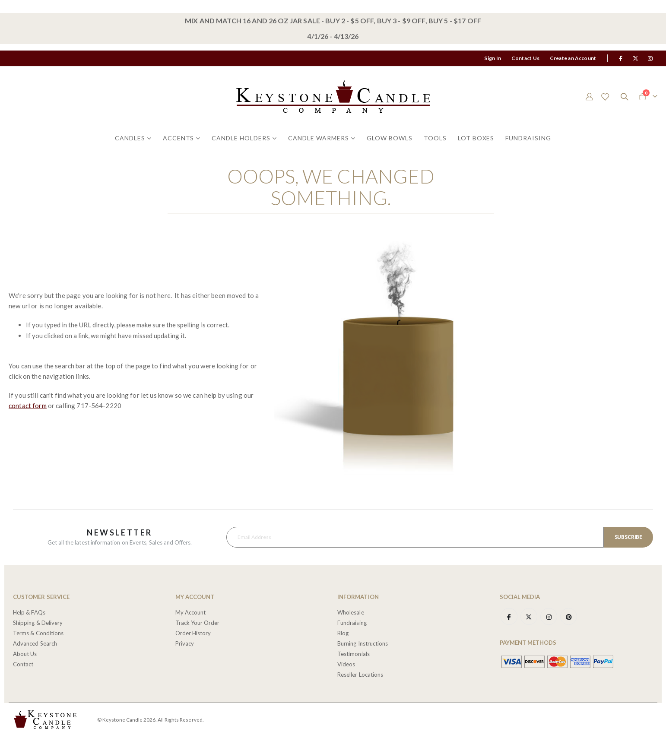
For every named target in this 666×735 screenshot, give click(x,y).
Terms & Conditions (38, 631)
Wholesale (350, 611)
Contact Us (525, 58)
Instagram (549, 615)
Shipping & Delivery (38, 621)
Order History (193, 631)
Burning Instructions (362, 642)
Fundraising (352, 621)
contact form (28, 405)
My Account (190, 611)
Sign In (492, 58)
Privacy (184, 642)
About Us (25, 652)
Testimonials (353, 652)
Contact (23, 662)
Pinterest (570, 615)
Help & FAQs (29, 611)
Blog (343, 631)
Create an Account (573, 58)
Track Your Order (197, 621)
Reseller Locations (360, 673)
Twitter (529, 615)
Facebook (509, 615)
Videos (346, 662)
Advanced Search (35, 642)
